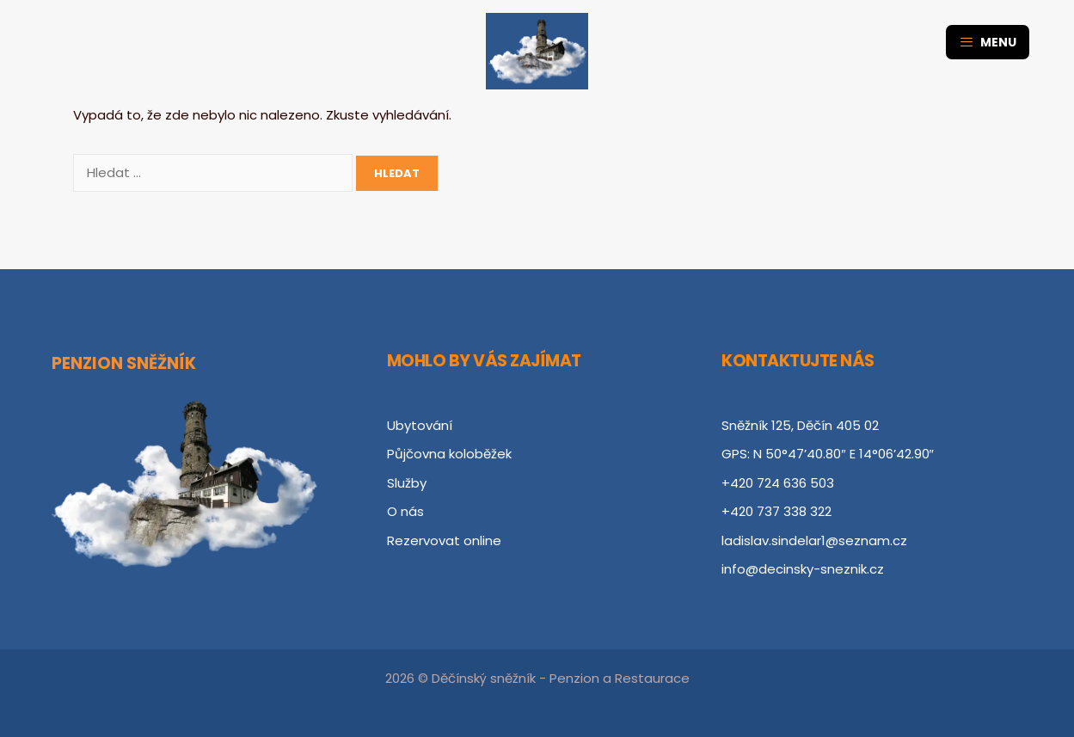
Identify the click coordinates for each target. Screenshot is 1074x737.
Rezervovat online (444, 540)
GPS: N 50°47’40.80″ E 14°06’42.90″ (827, 454)
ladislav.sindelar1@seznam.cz (814, 540)
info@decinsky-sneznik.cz (802, 569)
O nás (405, 511)
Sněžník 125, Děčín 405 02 (800, 425)
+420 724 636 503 (777, 483)
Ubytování (419, 425)
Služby (407, 483)
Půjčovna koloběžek (449, 454)
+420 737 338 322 (776, 511)
